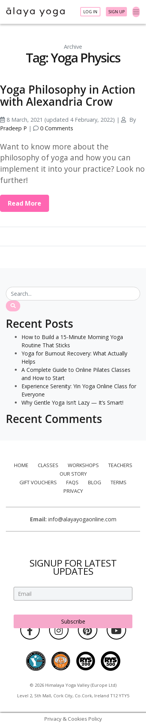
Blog (94, 482)
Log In (90, 11)
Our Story (73, 473)
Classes (48, 465)
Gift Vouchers (38, 482)
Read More (24, 203)
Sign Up (116, 11)
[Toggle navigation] (136, 12)
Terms (119, 482)
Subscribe (73, 621)
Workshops (83, 465)
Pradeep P (13, 128)
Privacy (73, 490)
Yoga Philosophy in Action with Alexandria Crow (67, 95)
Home (21, 465)
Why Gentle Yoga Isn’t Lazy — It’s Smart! (72, 402)
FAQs (72, 482)
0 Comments (56, 128)
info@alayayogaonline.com (82, 519)
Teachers (120, 465)
